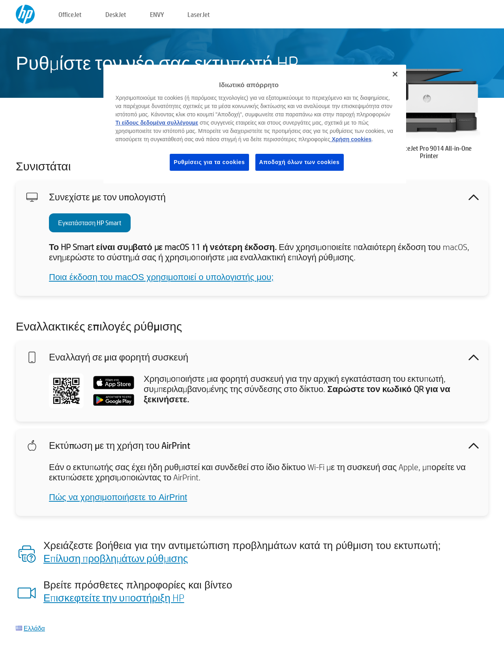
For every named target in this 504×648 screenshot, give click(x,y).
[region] (254, 124)
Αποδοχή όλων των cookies (299, 162)
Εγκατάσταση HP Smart (90, 222)
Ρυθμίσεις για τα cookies (209, 162)
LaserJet (198, 14)
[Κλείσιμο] (395, 74)
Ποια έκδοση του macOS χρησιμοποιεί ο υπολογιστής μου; (161, 277)
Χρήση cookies (351, 139)
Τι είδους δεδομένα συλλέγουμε (156, 123)
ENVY (157, 14)
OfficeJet (70, 14)
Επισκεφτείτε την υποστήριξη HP (113, 597)
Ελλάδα (34, 628)
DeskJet (115, 14)
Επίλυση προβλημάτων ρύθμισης (115, 558)
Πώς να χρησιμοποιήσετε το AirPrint (118, 497)
